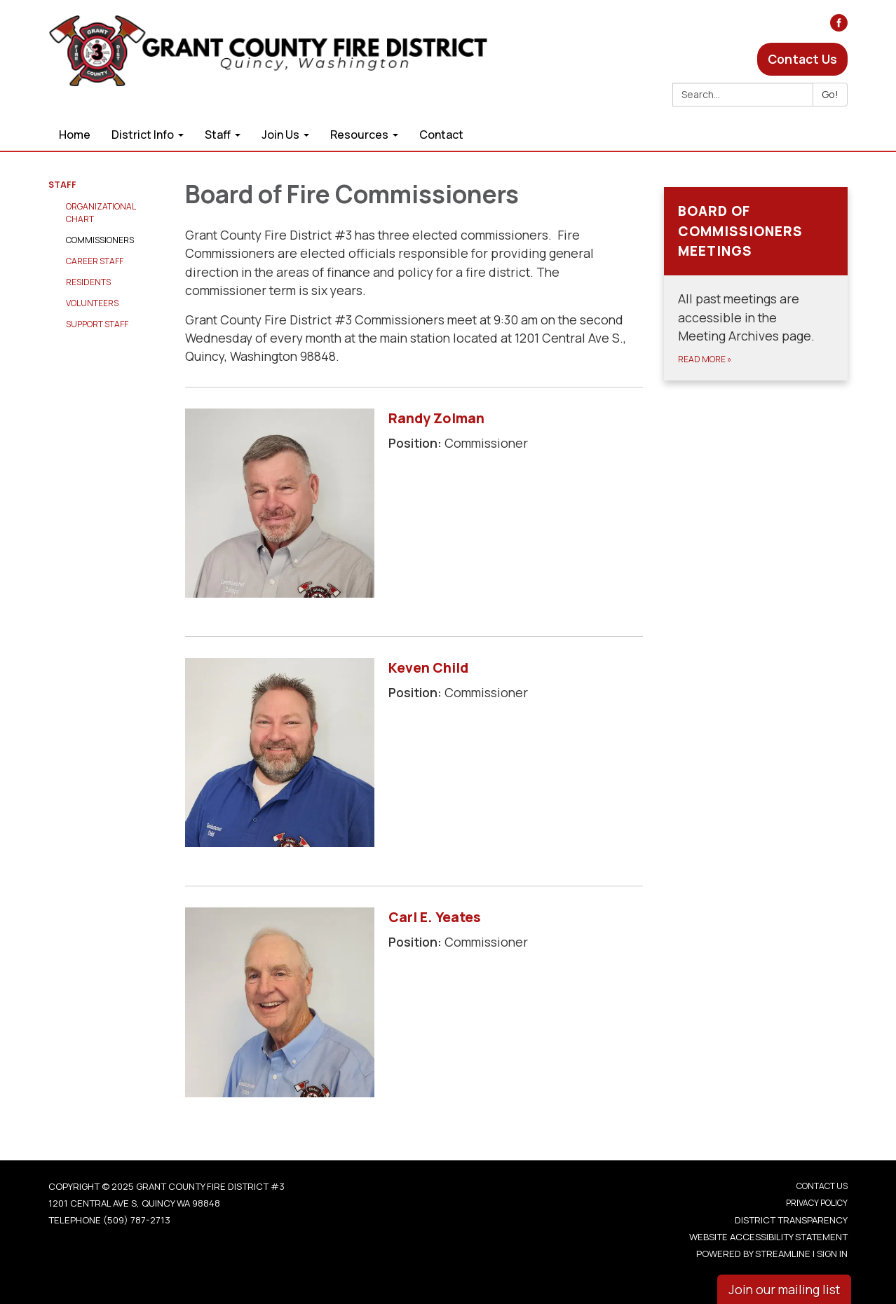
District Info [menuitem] (142, 134)
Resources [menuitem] (359, 134)
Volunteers (92, 303)
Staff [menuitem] (218, 134)
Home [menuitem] (74, 134)
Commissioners (100, 240)
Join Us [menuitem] (280, 134)
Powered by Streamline (753, 1253)
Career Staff (94, 261)
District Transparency (791, 1220)
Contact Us (802, 58)
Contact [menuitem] (441, 134)
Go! (830, 94)
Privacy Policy (817, 1203)
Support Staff (97, 324)
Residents (88, 282)
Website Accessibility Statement (768, 1236)
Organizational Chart (100, 212)
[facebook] (839, 26)
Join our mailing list (784, 1289)
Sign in (832, 1253)
